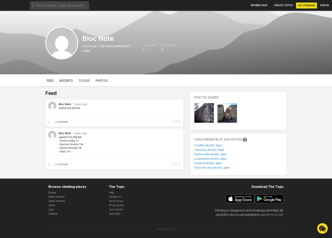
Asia (51, 209)
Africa (51, 205)
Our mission (116, 209)
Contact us (115, 196)
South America (56, 201)
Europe (52, 192)
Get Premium (306, 5)
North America (56, 196)
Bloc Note (65, 104)
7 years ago (80, 104)
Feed (50, 80)
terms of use (274, 214)
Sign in (324, 5)
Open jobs (114, 213)
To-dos (84, 80)
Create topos (283, 5)
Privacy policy (116, 205)
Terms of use (116, 201)
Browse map (259, 5)
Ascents (66, 80)
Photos (102, 80)
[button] (322, 228)
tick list (77, 137)
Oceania (52, 213)
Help (111, 192)
